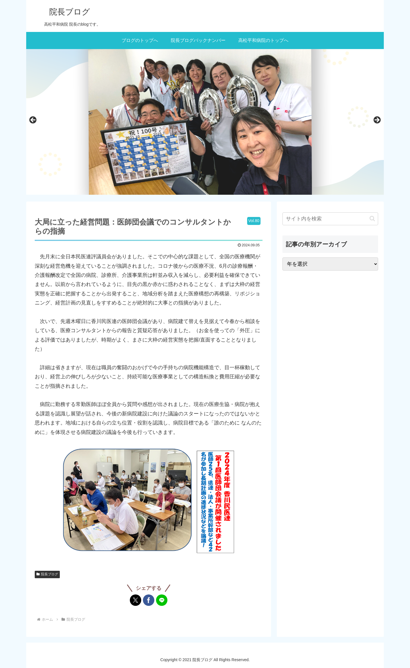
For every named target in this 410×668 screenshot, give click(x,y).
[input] (330, 218)
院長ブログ (47, 574)
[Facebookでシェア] (148, 600)
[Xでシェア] (135, 600)
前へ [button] (33, 120)
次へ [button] (376, 120)
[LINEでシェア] (161, 600)
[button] (372, 218)
